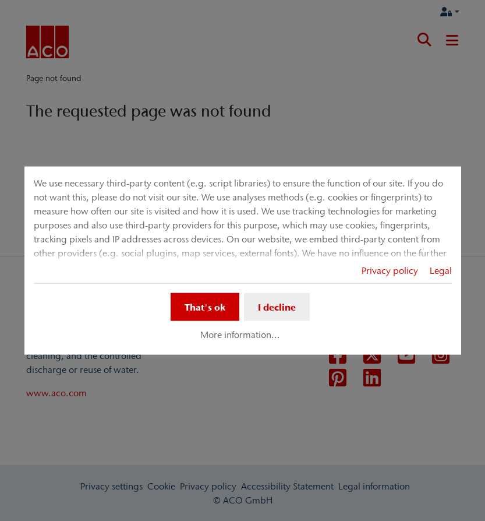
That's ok (205, 307)
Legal (441, 270)
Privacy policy (390, 270)
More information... (240, 334)
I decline (277, 307)
